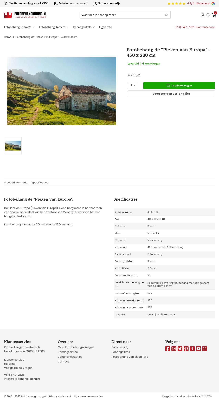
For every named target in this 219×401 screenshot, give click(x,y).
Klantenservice (14, 360)
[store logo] (25, 15)
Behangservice (68, 352)
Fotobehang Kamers (52, 27)
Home (7, 37)
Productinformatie (16, 182)
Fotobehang (120, 347)
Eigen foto (105, 27)
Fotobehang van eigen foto (130, 357)
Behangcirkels (82, 27)
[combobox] (125, 15)
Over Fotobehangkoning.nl (76, 347)
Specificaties (40, 182)
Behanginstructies (70, 357)
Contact (63, 362)
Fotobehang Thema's (17, 27)
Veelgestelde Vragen (18, 368)
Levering (9, 364)
